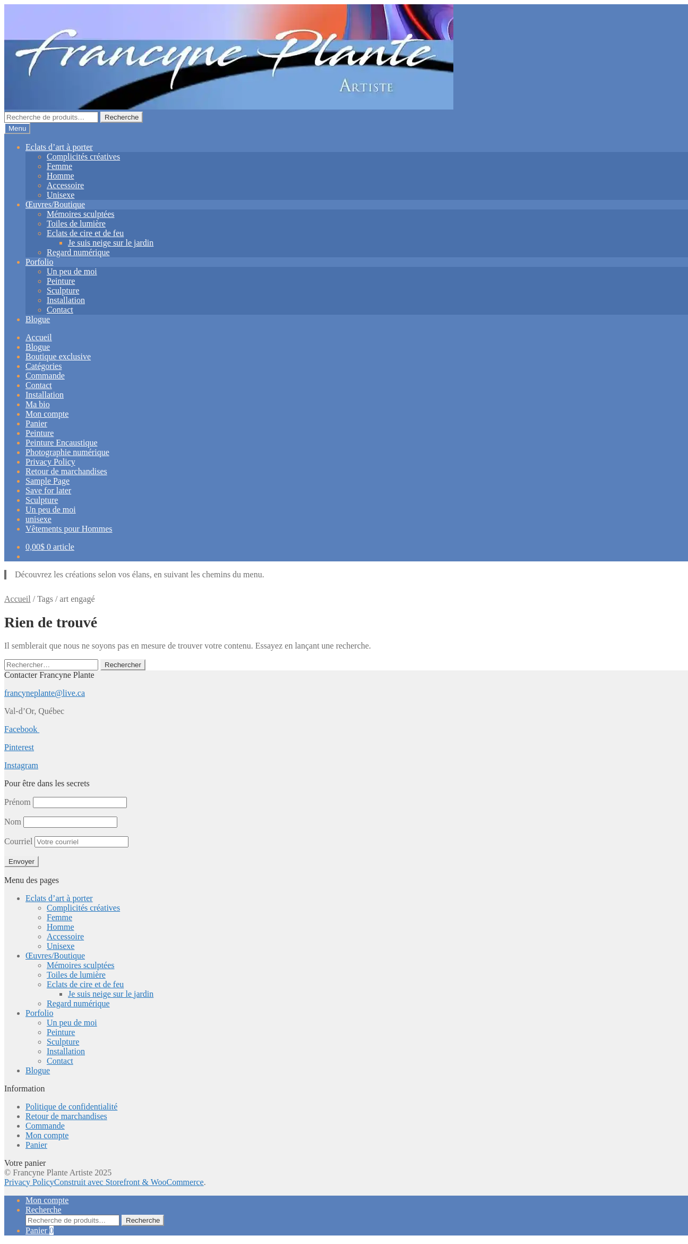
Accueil (38, 337)
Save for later (48, 490)
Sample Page (47, 480)
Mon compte (46, 413)
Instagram (21, 765)
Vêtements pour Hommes (69, 528)
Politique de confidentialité (71, 1106)
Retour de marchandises (66, 471)
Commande (45, 375)
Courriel (66, 841)
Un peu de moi (72, 271)
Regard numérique (78, 252)
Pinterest (19, 747)
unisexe (38, 519)
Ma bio (37, 404)
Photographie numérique (67, 452)
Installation (66, 300)
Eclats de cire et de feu (85, 233)
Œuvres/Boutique (55, 204)
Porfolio (39, 261)
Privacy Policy (50, 461)
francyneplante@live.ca (44, 692)
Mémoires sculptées (81, 213)
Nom (12, 821)
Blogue (37, 319)
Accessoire (65, 185)
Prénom (17, 801)
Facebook (21, 729)
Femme (59, 166)
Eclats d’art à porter (59, 147)
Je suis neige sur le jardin (110, 242)
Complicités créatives (83, 156)
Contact (60, 309)
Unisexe (60, 194)
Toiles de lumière (76, 223)
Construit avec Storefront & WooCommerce (129, 1182)
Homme (60, 175)
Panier (36, 423)
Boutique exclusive (58, 356)
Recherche (122, 117)
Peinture (61, 280)
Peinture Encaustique (61, 442)
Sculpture (63, 290)
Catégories (43, 366)
